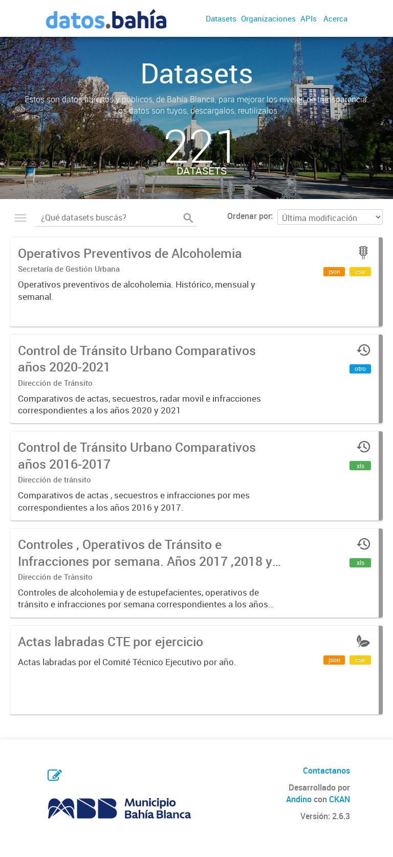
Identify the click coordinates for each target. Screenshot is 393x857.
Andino (299, 799)
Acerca (335, 18)
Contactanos (326, 770)
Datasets (221, 18)
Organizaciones (268, 18)
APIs (308, 18)
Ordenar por (249, 216)
